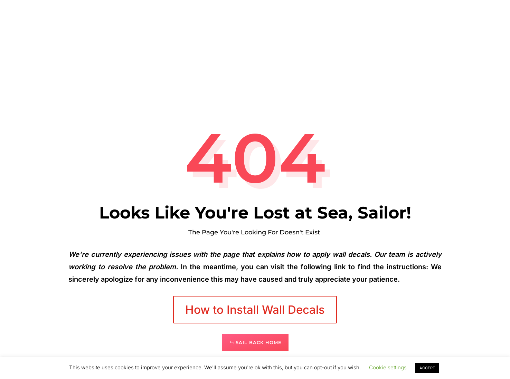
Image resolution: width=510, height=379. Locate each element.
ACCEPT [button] (427, 368)
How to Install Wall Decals (255, 310)
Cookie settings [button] (388, 367)
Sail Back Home (259, 342)
